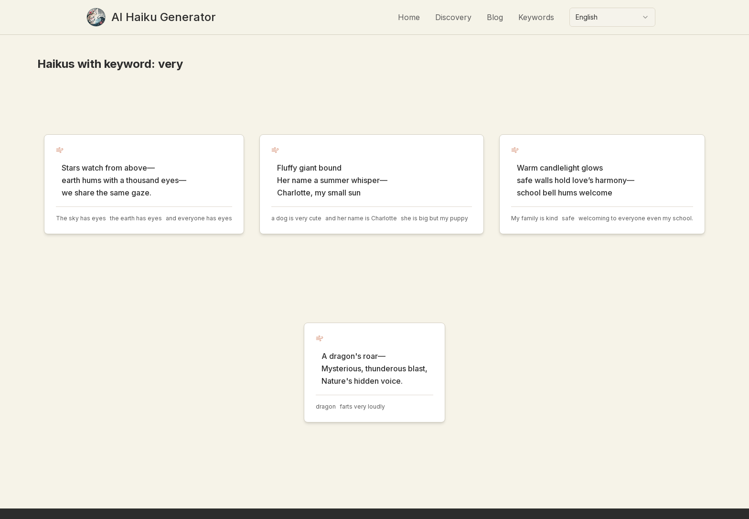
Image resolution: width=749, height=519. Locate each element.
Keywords (536, 17)
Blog (495, 17)
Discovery (453, 17)
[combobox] (612, 17)
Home (409, 17)
